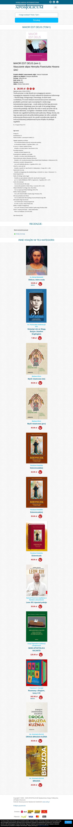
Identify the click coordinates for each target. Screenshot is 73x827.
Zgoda (68, 822)
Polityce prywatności (43, 825)
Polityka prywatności (19, 805)
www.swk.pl (45, 802)
